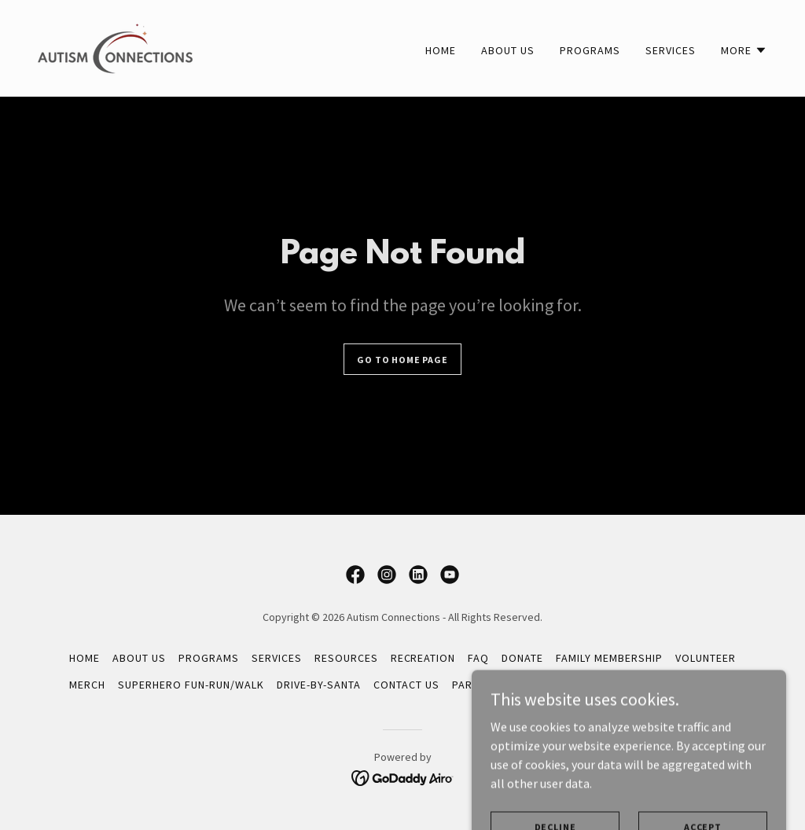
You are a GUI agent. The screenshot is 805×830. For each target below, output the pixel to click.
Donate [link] (522, 658)
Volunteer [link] (705, 658)
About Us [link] (508, 50)
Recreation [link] (423, 658)
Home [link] (440, 50)
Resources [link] (346, 658)
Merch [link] (87, 685)
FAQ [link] (478, 658)
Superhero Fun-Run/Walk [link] (191, 685)
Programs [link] (590, 50)
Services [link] (670, 50)
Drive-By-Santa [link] (319, 685)
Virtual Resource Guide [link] (667, 685)
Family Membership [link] (609, 658)
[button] (744, 50)
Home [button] (84, 658)
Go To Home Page (402, 359)
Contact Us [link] (406, 685)
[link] (115, 46)
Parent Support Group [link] (519, 685)
